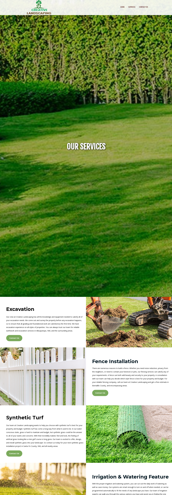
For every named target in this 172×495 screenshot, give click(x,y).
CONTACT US (143, 7)
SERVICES (131, 7)
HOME (122, 7)
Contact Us (14, 338)
